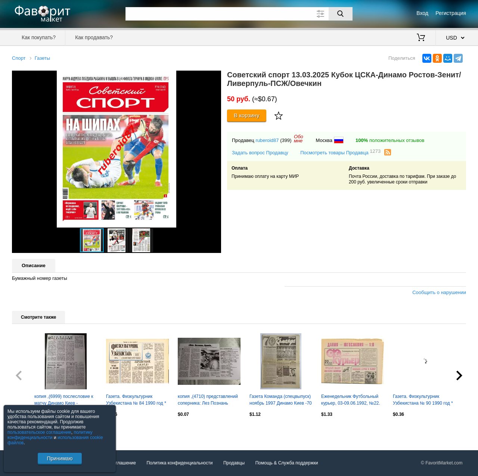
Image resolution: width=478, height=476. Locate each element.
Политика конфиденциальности (179, 463)
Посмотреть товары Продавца (340, 152)
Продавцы (234, 463)
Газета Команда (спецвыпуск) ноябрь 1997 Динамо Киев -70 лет (280, 400)
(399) (285, 140)
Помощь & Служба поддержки (286, 463)
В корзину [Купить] (247, 115)
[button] (214, 77)
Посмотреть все (28, 430)
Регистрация (450, 13)
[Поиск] (341, 14)
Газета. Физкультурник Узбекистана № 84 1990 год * (136, 400)
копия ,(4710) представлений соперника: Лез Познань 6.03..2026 (208, 400)
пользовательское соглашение (39, 432)
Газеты (42, 58)
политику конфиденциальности (50, 435)
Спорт (19, 58)
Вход (422, 13)
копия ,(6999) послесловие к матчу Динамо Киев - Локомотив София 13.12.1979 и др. (65, 400)
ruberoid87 (267, 140)
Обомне (298, 139)
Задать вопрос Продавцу (260, 152)
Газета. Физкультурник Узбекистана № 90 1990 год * (423, 400)
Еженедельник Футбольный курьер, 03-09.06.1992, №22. (350, 400)
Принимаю (59, 458)
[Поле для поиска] (239, 14)
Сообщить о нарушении (439, 292)
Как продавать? (94, 37)
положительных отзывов (390, 140)
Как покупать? (39, 37)
